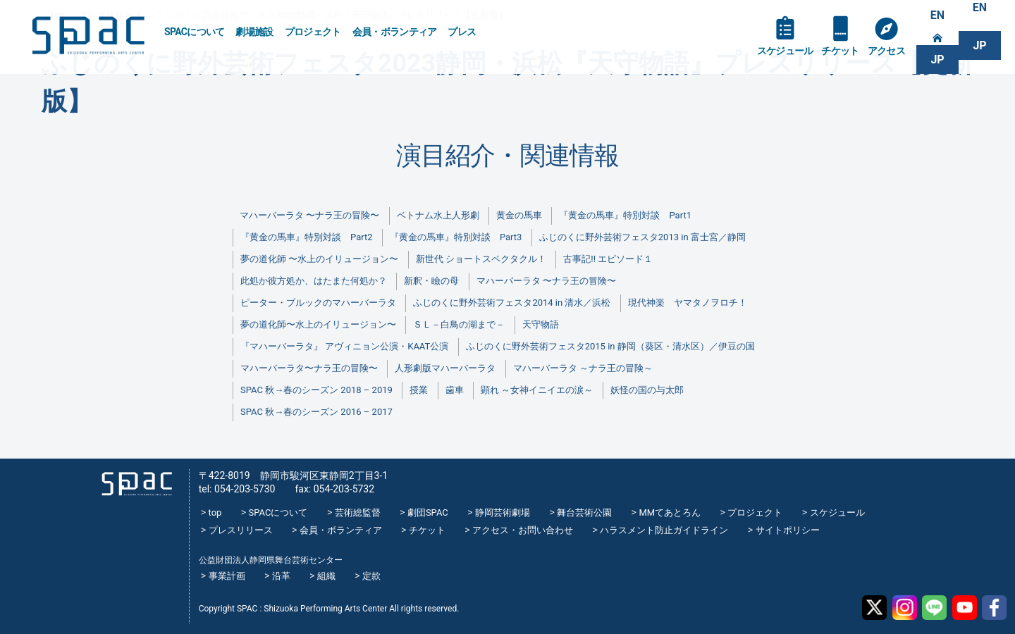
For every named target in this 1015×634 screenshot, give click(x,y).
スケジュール (785, 50)
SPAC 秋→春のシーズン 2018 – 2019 (316, 390)
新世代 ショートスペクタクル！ (481, 259)
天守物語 (540, 324)
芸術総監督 (358, 512)
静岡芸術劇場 (502, 512)
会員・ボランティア (394, 31)
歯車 (454, 390)
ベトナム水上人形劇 (438, 215)
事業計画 (227, 576)
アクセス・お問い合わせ (522, 530)
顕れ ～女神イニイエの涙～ (537, 390)
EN (937, 15)
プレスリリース (241, 530)
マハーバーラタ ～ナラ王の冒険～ (583, 368)
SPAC (88, 35)
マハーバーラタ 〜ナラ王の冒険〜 (309, 215)
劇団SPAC (427, 512)
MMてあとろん (670, 512)
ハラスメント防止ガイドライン (664, 530)
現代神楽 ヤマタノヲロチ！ (687, 302)
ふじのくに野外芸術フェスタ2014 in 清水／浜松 (511, 302)
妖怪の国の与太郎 (647, 390)
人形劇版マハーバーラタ (445, 368)
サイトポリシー (788, 530)
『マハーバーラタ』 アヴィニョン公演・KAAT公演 (344, 346)
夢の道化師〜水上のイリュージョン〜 (318, 324)
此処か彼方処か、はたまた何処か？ (313, 280)
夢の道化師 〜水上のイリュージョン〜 (319, 259)
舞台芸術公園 (584, 512)
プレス (462, 31)
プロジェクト (313, 31)
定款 (371, 576)
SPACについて (194, 31)
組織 (326, 576)
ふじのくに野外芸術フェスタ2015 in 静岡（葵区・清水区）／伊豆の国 (610, 346)
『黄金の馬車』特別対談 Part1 (625, 215)
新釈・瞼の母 (431, 280)
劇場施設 (254, 31)
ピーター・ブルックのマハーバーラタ (318, 302)
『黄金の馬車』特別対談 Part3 (456, 237)
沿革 (281, 576)
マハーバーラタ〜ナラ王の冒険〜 (309, 368)
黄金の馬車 (519, 215)
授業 (419, 390)
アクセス (886, 50)
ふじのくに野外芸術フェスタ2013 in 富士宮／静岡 (642, 237)
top (215, 512)
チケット (840, 50)
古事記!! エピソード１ (608, 259)
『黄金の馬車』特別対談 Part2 (306, 237)
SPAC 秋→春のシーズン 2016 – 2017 (316, 411)
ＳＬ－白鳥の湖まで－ (459, 324)
